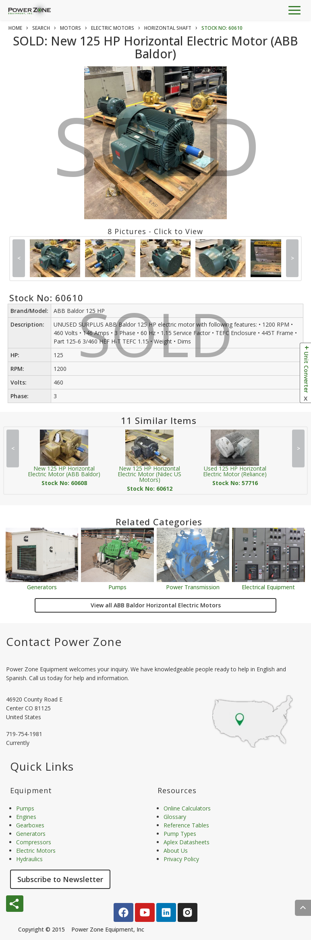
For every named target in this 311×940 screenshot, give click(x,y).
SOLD (157, 152)
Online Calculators (187, 808)
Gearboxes (30, 825)
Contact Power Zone (64, 641)
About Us (176, 850)
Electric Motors (36, 850)
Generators (42, 586)
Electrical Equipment (268, 586)
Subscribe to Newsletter (60, 879)
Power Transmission (193, 586)
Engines (26, 817)
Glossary (175, 817)
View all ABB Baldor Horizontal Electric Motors (156, 605)
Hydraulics (29, 859)
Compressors (33, 842)
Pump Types (180, 833)
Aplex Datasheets (186, 842)
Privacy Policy (181, 859)
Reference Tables (186, 825)
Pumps (117, 586)
